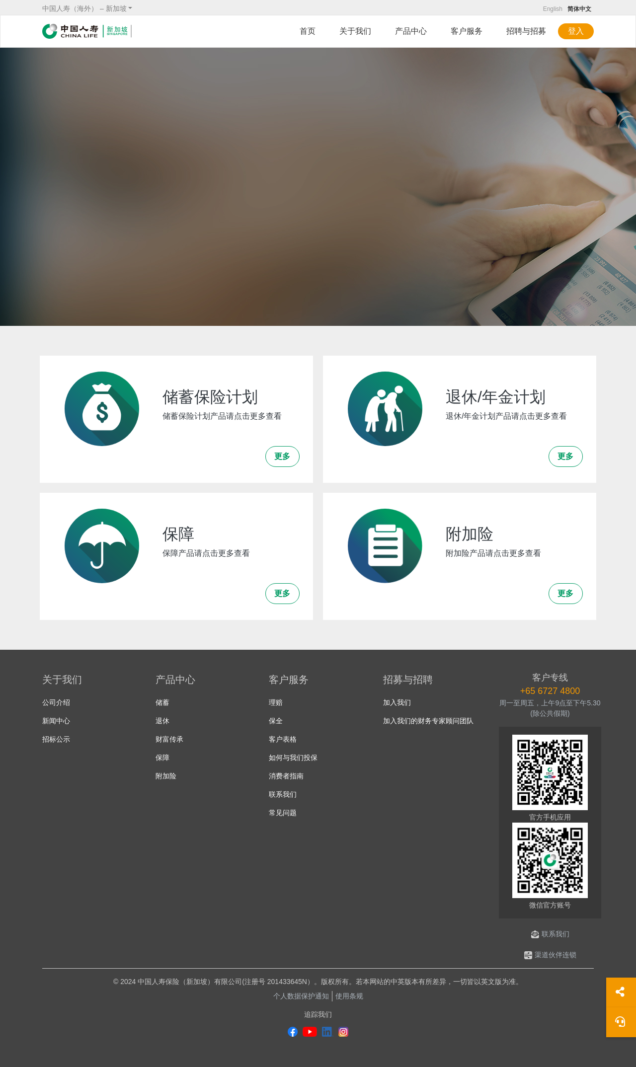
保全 (276, 721)
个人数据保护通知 (301, 996)
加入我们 (397, 702)
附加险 (166, 776)
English (552, 8)
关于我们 (355, 31)
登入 (576, 31)
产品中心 (411, 31)
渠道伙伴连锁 (550, 955)
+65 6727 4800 (550, 691)
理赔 (276, 702)
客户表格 (283, 739)
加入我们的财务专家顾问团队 (428, 721)
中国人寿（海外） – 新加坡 (84, 8)
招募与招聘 (408, 679)
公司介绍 (56, 702)
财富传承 (169, 739)
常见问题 (283, 813)
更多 (282, 456)
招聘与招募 (526, 31)
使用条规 (349, 996)
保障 (162, 758)
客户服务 (466, 31)
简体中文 (579, 8)
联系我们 (283, 794)
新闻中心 (56, 721)
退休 (162, 721)
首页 (308, 31)
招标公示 (56, 739)
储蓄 (162, 702)
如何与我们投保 (293, 758)
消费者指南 (286, 776)
